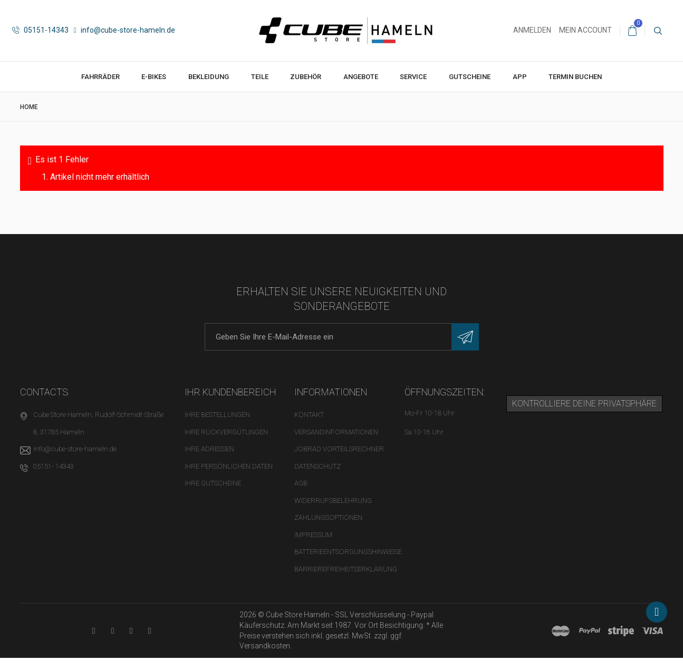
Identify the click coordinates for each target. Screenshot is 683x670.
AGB (300, 483)
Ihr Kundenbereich (230, 391)
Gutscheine (469, 77)
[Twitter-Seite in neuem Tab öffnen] (131, 631)
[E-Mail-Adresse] (342, 337)
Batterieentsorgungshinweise (348, 552)
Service (413, 77)
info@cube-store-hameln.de (124, 30)
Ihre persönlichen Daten (229, 466)
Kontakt (309, 415)
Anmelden (532, 30)
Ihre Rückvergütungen (226, 432)
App (520, 77)
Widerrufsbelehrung (333, 500)
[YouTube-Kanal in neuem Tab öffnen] (93, 631)
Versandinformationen (336, 432)
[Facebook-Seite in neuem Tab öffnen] (112, 631)
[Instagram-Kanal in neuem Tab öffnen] (149, 631)
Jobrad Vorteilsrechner (339, 449)
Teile (259, 77)
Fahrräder (100, 77)
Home (29, 107)
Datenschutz (317, 466)
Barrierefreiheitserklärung (345, 569)
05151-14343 (40, 30)
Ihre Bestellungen (217, 415)
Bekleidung (208, 77)
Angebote (360, 77)
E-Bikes (153, 77)
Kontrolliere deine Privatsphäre (584, 404)
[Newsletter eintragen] (465, 337)
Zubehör (305, 77)
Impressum (313, 535)
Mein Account (585, 30)
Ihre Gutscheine (213, 483)
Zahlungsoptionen (328, 517)
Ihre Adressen (209, 449)
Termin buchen (575, 77)
